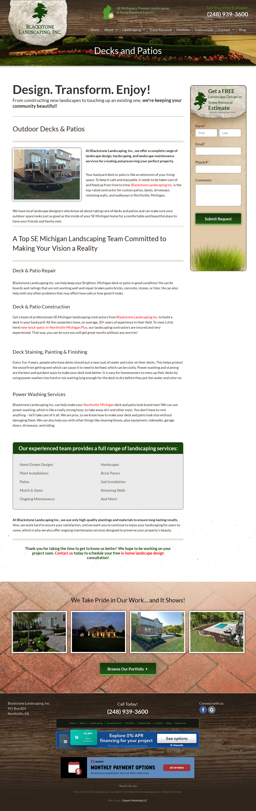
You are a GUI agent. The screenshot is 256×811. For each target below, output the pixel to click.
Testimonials (204, 30)
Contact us (64, 553)
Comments (203, 180)
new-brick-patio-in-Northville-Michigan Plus (54, 327)
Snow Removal (161, 30)
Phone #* (202, 162)
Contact (226, 30)
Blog (242, 30)
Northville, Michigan (98, 405)
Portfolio (183, 30)
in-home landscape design (142, 553)
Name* (200, 126)
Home (95, 30)
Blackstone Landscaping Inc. (152, 185)
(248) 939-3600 (127, 711)
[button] (111, 29)
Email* (200, 144)
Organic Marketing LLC (134, 800)
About (111, 30)
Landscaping (133, 30)
